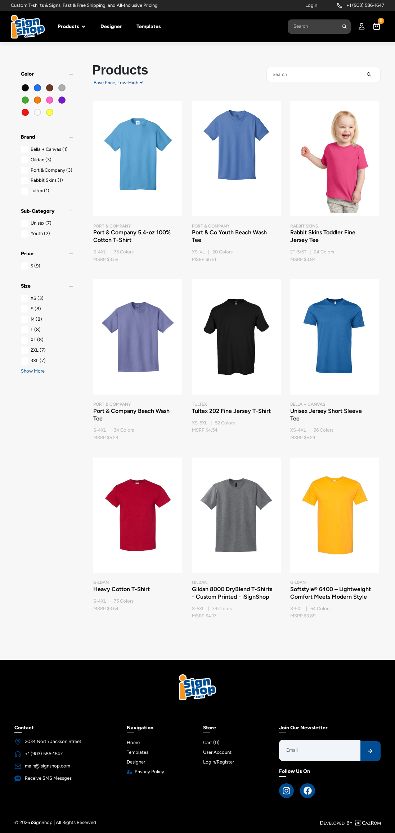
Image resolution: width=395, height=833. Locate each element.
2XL (33, 350)
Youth (35, 234)
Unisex (36, 223)
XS (32, 299)
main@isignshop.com (47, 766)
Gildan (36, 160)
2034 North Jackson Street (53, 741)
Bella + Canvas (44, 150)
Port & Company (46, 170)
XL (32, 340)
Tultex (35, 191)
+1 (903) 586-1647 (365, 5)
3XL (33, 361)
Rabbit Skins (42, 180)
